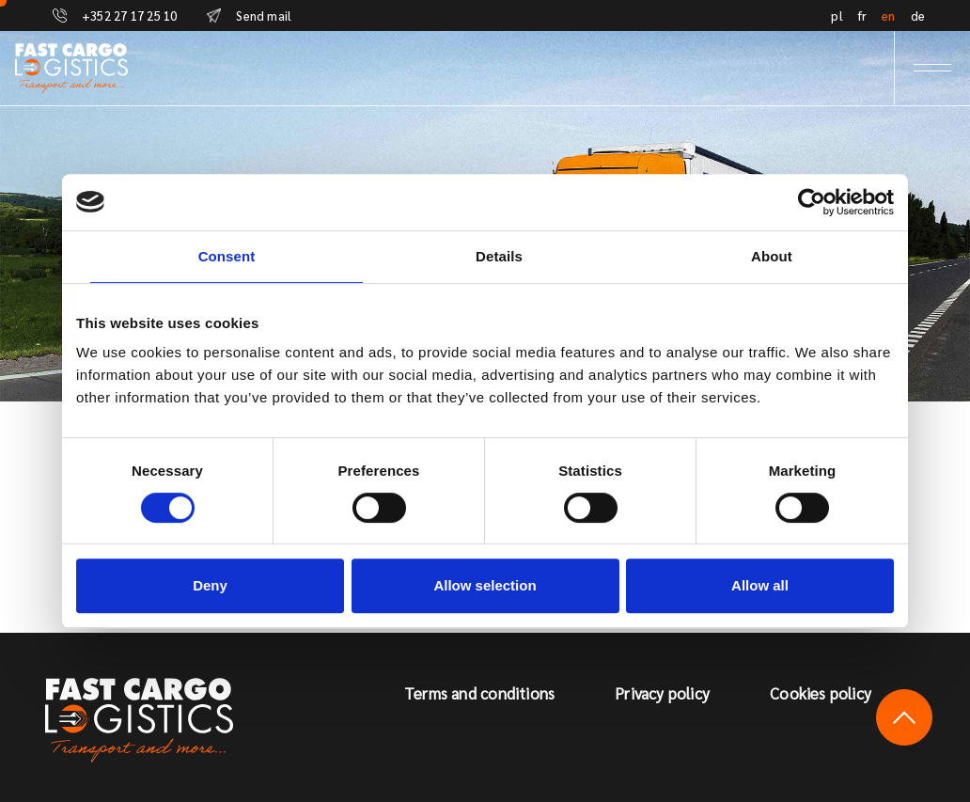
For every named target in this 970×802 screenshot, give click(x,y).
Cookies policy (820, 693)
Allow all (760, 585)
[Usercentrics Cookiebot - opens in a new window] (811, 202)
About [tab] (771, 256)
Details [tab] (499, 256)
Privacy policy (662, 693)
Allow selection (484, 585)
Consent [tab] (227, 256)
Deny (210, 585)
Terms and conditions (479, 693)
